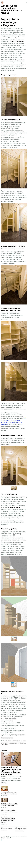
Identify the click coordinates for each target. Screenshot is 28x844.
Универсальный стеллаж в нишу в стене (6, 829)
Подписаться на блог (6, 738)
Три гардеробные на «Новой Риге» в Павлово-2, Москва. (9, 793)
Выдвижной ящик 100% (12, 742)
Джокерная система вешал (11, 743)
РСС (26, 836)
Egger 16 (9, 740)
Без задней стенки (16, 740)
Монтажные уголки (22, 743)
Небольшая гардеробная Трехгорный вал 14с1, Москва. (9, 811)
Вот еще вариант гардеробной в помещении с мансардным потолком (13, 421)
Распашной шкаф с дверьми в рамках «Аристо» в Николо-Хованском (11, 771)
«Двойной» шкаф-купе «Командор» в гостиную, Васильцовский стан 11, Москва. (8, 819)
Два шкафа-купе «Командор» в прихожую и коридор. (9, 804)
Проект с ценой (4, 744)
